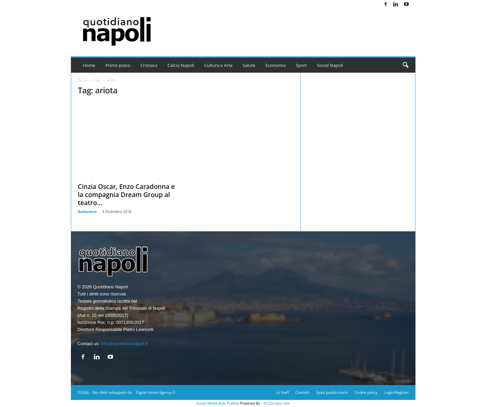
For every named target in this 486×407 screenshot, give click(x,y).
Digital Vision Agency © (156, 392)
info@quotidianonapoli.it (124, 343)
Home (89, 65)
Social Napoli (330, 65)
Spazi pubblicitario (332, 392)
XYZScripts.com (276, 403)
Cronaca (148, 65)
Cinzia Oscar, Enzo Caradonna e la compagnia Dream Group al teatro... (126, 194)
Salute (249, 65)
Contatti (302, 392)
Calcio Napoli (180, 65)
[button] (405, 65)
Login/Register (396, 392)
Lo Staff (282, 392)
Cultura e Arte (218, 65)
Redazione (87, 211)
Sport (301, 65)
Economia (276, 65)
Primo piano (117, 65)
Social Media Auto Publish (217, 403)
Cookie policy (366, 392)
